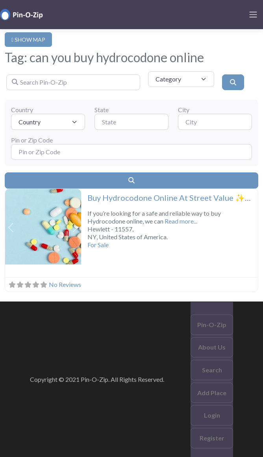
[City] (215, 122)
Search (212, 370)
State (101, 109)
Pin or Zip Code (32, 140)
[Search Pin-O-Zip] (73, 82)
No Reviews (65, 284)
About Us (212, 347)
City (183, 109)
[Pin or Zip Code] (131, 152)
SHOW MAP (28, 39)
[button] (11, 227)
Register (212, 438)
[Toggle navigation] (253, 14)
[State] (131, 122)
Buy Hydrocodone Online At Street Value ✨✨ (171, 197)
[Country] (48, 122)
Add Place (211, 392)
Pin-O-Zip (211, 324)
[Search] (233, 82)
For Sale (98, 244)
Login (212, 415)
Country (22, 109)
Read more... (181, 221)
